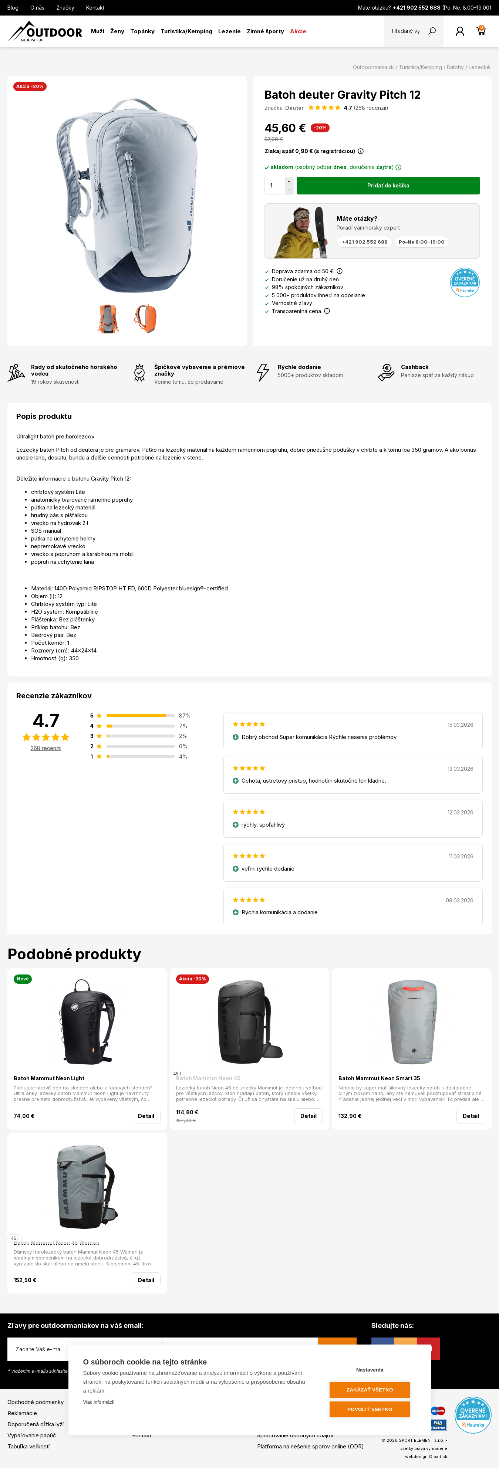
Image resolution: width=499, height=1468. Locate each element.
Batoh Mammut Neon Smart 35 (379, 1078)
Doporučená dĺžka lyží (35, 1424)
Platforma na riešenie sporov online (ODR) (310, 1446)
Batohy (455, 67)
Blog (12, 7)
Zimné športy (265, 31)
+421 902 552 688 (364, 242)
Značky (65, 7)
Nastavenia (371, 1370)
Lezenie (229, 31)
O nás (37, 7)
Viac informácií (99, 1402)
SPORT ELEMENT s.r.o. (421, 1440)
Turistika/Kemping (186, 31)
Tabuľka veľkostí (28, 1446)
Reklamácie (22, 1413)
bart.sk (440, 1456)
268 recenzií (46, 748)
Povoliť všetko (371, 1409)
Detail (146, 1115)
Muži (97, 31)
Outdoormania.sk (373, 67)
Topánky (142, 31)
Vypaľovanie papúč (31, 1435)
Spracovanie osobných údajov (295, 1435)
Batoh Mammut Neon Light (49, 1078)
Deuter (294, 108)
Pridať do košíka (388, 185)
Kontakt (95, 7)
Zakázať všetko (371, 1390)
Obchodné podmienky (35, 1402)
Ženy (117, 31)
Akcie (298, 31)
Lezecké (479, 67)
